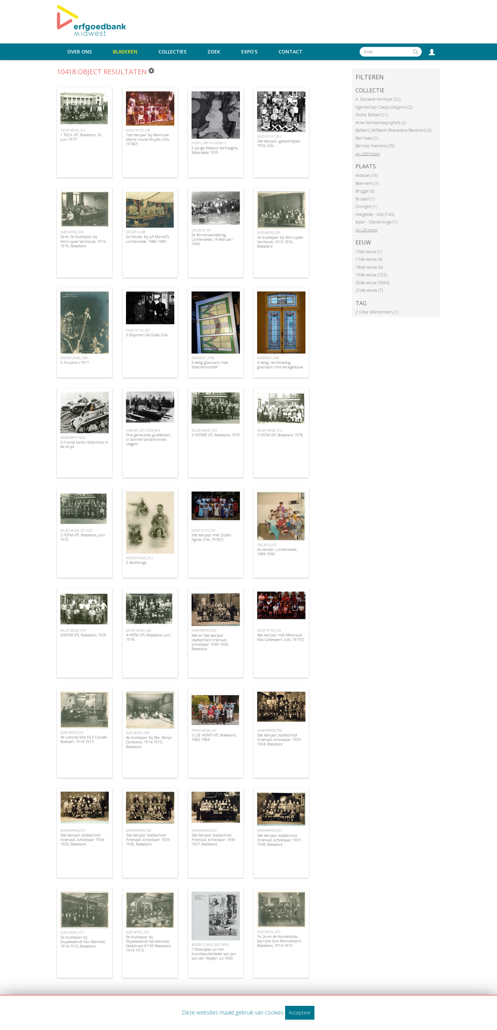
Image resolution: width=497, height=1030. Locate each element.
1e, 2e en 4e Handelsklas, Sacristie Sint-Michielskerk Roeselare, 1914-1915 (279, 941)
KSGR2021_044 (268, 358)
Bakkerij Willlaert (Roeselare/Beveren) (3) (393, 130)
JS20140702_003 (268, 932)
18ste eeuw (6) (369, 267)
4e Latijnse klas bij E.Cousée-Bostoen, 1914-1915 (84, 739)
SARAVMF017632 (72, 437)
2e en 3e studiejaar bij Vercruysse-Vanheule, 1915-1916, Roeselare (83, 241)
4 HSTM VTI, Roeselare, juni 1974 (148, 637)
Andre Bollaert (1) (371, 115)
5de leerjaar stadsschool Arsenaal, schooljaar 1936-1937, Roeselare (214, 839)
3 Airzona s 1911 (74, 362)
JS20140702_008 (137, 733)
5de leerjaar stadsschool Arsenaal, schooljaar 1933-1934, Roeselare (279, 739)
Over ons (79, 51)
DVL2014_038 (135, 232)
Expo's (249, 51)
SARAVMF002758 (138, 830)
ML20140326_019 (204, 430)
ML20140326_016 (269, 430)
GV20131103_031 (204, 530)
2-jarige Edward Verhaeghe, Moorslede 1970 (215, 150)
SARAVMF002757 (72, 830)
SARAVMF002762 (204, 630)
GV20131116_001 (138, 330)
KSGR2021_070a (203, 358)
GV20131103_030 (138, 130)
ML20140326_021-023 (76, 530)
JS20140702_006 (72, 232)
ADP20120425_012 (139, 558)
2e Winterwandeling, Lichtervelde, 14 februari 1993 (212, 239)
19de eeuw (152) (371, 275)
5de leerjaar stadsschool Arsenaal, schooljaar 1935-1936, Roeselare (148, 839)
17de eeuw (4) (368, 259)
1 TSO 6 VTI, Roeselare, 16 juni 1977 (80, 137)
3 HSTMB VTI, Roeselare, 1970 (216, 434)
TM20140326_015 (73, 130)
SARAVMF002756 (269, 730)
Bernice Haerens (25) (374, 146)
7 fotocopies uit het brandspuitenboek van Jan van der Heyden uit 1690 (214, 954)
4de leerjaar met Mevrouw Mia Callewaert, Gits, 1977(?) (280, 637)
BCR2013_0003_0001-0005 (210, 944)
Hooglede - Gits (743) (374, 214)
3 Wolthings (136, 562)
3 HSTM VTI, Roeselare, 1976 (280, 434)
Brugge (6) (364, 191)
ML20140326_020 (138, 630)
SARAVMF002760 (204, 830)
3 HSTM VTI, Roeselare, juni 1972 (82, 537)
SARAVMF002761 (269, 830)
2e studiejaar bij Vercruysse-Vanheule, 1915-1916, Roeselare (280, 242)
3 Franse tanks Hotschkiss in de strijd (84, 444)
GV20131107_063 (269, 136)
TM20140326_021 (204, 730)
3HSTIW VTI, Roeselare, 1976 (83, 634)
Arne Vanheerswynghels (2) (380, 123)
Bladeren (125, 51)
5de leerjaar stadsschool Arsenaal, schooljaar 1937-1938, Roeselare (279, 840)
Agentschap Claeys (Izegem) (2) (383, 107)
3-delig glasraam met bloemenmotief (210, 364)
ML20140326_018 (73, 630)
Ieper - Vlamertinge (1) (376, 222)
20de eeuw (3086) (372, 283)
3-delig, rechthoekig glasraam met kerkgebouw (280, 364)
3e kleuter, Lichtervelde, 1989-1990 (277, 551)
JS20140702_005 (268, 232)
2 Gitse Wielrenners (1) (376, 312)
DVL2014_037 (266, 545)
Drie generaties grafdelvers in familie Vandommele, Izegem (148, 439)
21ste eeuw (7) (369, 290)
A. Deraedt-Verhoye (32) (377, 99)
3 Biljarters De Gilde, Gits (147, 334)
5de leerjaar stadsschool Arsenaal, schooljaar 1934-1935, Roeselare (82, 839)
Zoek (213, 51)
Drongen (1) (366, 206)
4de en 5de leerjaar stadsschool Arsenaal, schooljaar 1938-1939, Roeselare (210, 642)
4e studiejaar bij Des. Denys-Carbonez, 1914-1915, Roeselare (149, 742)
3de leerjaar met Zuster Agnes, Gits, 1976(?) (212, 537)
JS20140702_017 (72, 932)
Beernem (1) (367, 183)
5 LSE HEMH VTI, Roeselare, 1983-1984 (214, 737)
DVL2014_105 (201, 230)
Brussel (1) (364, 199)
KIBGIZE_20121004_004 (143, 430)
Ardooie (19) (366, 175)
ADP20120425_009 (73, 358)
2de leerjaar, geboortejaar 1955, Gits (279, 143)
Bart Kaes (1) (366, 138)
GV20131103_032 (269, 630)
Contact (290, 51)
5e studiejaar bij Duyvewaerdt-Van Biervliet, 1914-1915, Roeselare (83, 941)
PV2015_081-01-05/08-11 (209, 143)
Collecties (172, 51)
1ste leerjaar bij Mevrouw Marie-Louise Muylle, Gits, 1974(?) (147, 139)
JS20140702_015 (137, 932)
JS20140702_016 (72, 732)
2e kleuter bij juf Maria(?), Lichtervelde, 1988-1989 (147, 239)
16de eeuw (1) (368, 252)
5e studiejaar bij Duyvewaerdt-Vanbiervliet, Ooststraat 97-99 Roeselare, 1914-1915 (148, 943)
